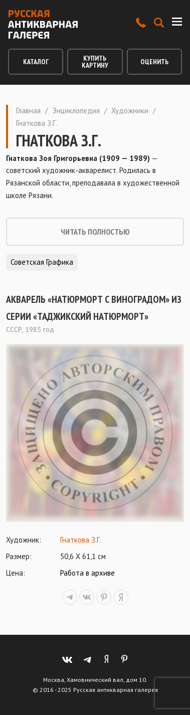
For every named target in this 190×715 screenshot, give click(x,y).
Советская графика (42, 262)
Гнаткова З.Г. (80, 540)
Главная (28, 110)
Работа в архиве (87, 573)
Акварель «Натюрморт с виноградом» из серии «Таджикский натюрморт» (93, 308)
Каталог (36, 61)
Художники (129, 110)
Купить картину (95, 62)
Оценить (154, 61)
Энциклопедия (76, 110)
